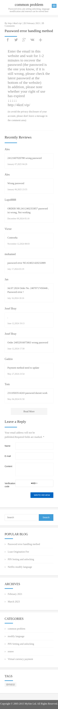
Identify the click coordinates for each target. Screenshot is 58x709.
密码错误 (10, 684)
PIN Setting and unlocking (21, 559)
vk (32, 40)
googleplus (24, 40)
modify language (16, 636)
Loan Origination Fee (18, 551)
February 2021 (15, 594)
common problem (16, 628)
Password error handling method (24, 544)
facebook (8, 40)
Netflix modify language (20, 567)
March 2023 (14, 601)
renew (11, 651)
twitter (16, 40)
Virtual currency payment (20, 659)
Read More (29, 411)
